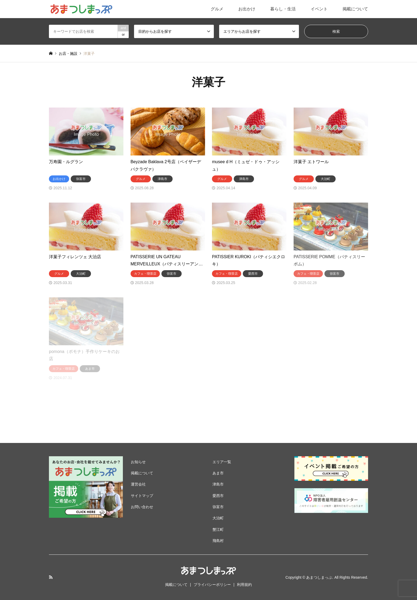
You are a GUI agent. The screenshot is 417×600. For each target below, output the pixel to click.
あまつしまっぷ (319, 577)
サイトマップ (142, 496)
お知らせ (138, 462)
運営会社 (138, 484)
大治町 (218, 518)
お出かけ (246, 9)
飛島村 (218, 541)
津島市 (218, 484)
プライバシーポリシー (212, 584)
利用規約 (244, 584)
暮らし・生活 (283, 9)
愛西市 (218, 496)
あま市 (218, 473)
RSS (51, 577)
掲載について (355, 9)
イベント (319, 9)
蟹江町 (218, 529)
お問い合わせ (142, 507)
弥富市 (218, 507)
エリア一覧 (221, 462)
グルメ (217, 9)
